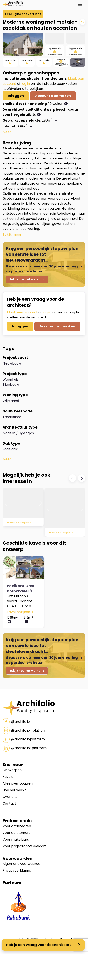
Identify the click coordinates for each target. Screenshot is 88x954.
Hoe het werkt (14, 790)
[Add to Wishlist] (82, 22)
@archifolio (16, 721)
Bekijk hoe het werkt (27, 279)
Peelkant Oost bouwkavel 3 (21, 588)
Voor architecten (17, 826)
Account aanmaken (53, 95)
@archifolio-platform (25, 748)
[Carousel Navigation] (77, 478)
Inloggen (16, 95)
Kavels (8, 776)
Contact (9, 803)
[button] (66, 103)
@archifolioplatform (24, 739)
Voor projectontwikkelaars (24, 846)
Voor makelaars (16, 839)
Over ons (10, 796)
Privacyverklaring (17, 870)
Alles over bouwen (18, 783)
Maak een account (22, 312)
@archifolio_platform (25, 730)
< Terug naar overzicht (22, 14)
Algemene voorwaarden (22, 863)
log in (25, 83)
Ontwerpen (12, 770)
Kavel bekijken (20, 612)
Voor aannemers (16, 832)
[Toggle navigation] (80, 4)
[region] (44, 50)
